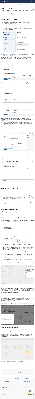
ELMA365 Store (27, 381)
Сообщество (6, 381)
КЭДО (25, 379)
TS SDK (5, 379)
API (8, 83)
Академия (6, 383)
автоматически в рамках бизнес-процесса (8, 16)
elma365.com (1, 390)
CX (15, 381)
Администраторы (13, 23)
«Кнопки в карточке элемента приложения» (15, 296)
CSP (16, 379)
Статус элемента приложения (26, 259)
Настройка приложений (22, 4)
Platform (17, 378)
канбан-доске (4, 118)
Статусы (13, 55)
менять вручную (10, 15)
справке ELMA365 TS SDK (15, 198)
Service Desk (27, 378)
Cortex (16, 383)
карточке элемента (25, 211)
